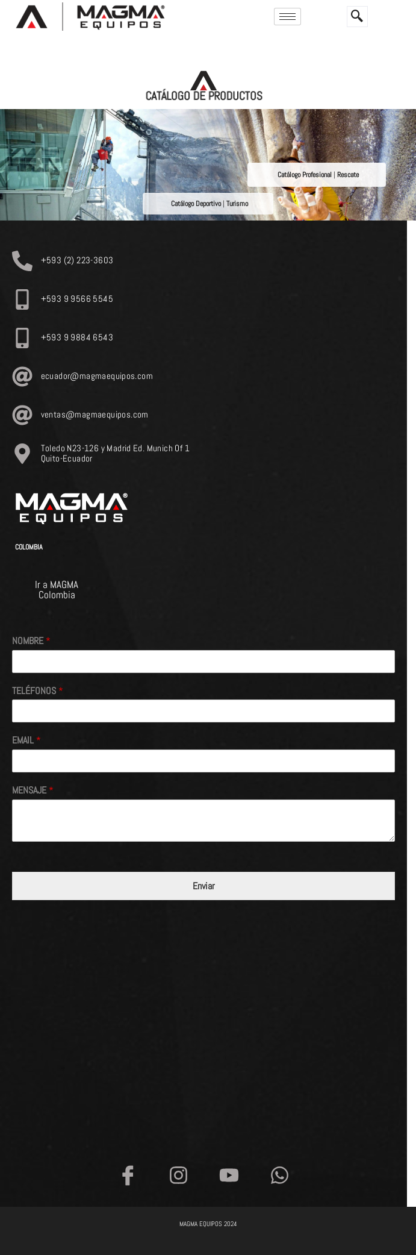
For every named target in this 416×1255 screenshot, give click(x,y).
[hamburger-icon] (287, 16)
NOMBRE (31, 641)
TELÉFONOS (37, 691)
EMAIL (26, 740)
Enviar (204, 886)
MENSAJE (33, 790)
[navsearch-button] (357, 16)
